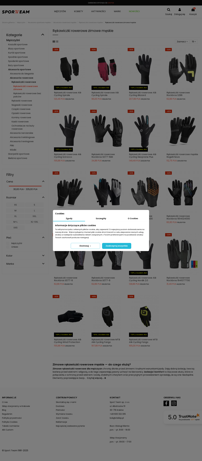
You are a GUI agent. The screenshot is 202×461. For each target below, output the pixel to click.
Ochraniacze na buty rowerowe (23, 127)
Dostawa (60, 406)
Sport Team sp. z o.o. (120, 402)
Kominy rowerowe (21, 117)
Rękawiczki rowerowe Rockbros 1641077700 (178, 279)
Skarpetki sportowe (18, 153)
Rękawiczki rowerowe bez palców (27, 95)
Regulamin (7, 414)
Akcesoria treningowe (22, 141)
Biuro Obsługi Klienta (119, 426)
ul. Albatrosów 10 (117, 406)
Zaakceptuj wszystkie (117, 245)
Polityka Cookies (9, 422)
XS (15, 204)
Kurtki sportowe (16, 52)
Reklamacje (61, 422)
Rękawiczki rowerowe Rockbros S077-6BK (103, 156)
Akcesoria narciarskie (21, 133)
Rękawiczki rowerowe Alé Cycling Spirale (67, 94)
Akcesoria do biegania (22, 73)
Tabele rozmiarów (10, 426)
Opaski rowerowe (21, 113)
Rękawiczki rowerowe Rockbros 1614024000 (178, 217)
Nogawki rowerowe (22, 105)
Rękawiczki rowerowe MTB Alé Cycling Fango (106, 341)
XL (15, 216)
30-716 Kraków (117, 410)
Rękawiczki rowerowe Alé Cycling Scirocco (67, 156)
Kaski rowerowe (20, 121)
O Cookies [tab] (133, 218)
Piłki (12, 145)
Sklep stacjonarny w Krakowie (16, 406)
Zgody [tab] (69, 218)
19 (194, 41)
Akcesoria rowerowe (21, 77)
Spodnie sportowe (18, 57)
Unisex (14, 246)
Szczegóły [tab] (101, 218)
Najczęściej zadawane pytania (70, 426)
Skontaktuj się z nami (66, 402)
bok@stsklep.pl (117, 418)
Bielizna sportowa (17, 158)
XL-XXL (34, 221)
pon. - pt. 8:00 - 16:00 (120, 429)
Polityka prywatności (12, 418)
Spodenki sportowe (18, 61)
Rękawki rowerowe (22, 100)
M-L (15, 221)
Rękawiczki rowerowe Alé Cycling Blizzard (142, 94)
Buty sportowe (16, 65)
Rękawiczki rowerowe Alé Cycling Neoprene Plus (142, 156)
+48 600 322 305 (118, 414)
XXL (34, 216)
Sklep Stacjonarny (118, 437)
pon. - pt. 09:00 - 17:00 (120, 441)
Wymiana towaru (64, 414)
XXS (15, 227)
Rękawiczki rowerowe (24, 82)
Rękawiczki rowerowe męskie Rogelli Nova (182, 156)
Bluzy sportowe (16, 48)
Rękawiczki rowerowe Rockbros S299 (178, 94)
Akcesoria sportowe (19, 69)
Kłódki (13, 149)
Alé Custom (7, 429)
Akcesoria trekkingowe (22, 137)
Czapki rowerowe (21, 109)
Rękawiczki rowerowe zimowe (25, 88)
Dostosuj (85, 245)
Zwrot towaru (62, 418)
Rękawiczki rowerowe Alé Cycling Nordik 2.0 (142, 279)
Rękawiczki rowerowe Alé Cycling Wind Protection (67, 341)
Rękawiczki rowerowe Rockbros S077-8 (65, 279)
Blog (4, 410)
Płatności (60, 410)
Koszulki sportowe (17, 44)
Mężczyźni (13, 40)
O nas (5, 402)
